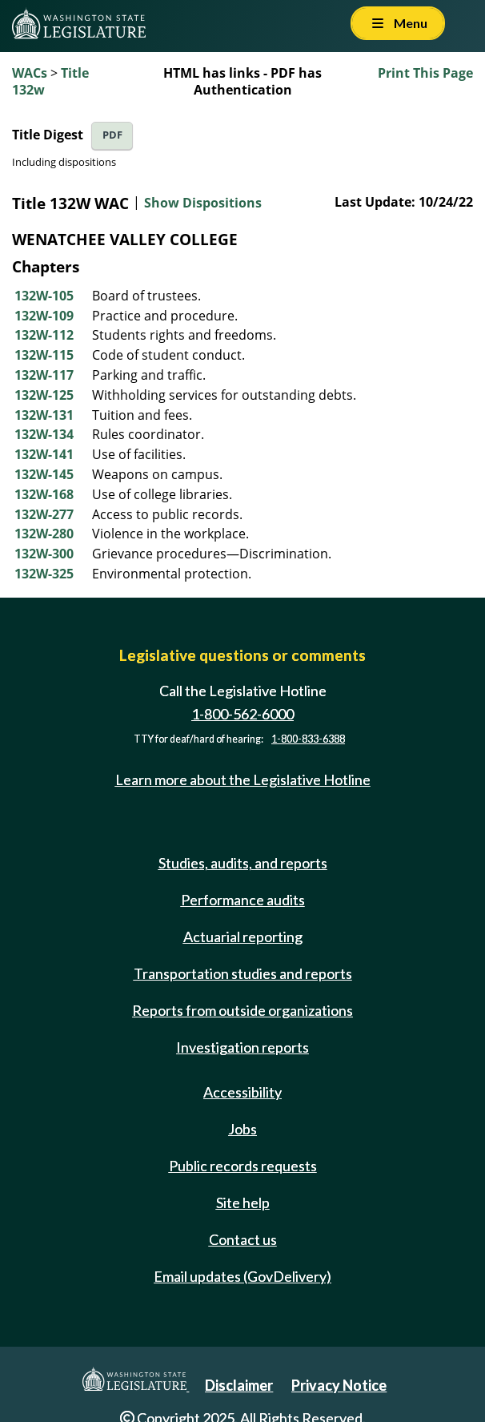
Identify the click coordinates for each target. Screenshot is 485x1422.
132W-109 (44, 315)
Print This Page (425, 73)
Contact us (243, 1239)
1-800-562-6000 (242, 714)
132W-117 (44, 375)
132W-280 (44, 533)
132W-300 (44, 553)
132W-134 (44, 434)
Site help (243, 1202)
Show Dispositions (203, 202)
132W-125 (44, 395)
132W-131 (44, 415)
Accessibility (242, 1092)
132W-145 (44, 474)
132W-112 (44, 335)
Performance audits (243, 899)
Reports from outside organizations (242, 1010)
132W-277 (44, 514)
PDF (112, 135)
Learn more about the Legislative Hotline (243, 779)
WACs (29, 73)
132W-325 (44, 573)
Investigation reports (242, 1047)
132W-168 (44, 494)
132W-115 (44, 355)
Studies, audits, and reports (242, 863)
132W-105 (44, 295)
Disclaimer (239, 1385)
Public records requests (243, 1165)
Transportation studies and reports (243, 973)
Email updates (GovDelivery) (242, 1276)
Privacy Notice (339, 1385)
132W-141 (44, 454)
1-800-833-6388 (308, 739)
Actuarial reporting (243, 936)
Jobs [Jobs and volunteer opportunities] (242, 1129)
